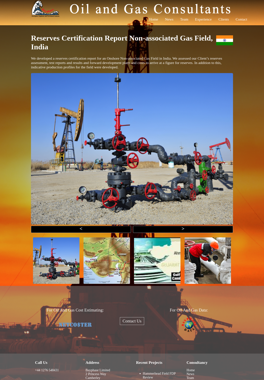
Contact (241, 19)
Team (184, 19)
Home (153, 19)
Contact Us (132, 321)
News (169, 19)
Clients (223, 19)
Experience (203, 19)
